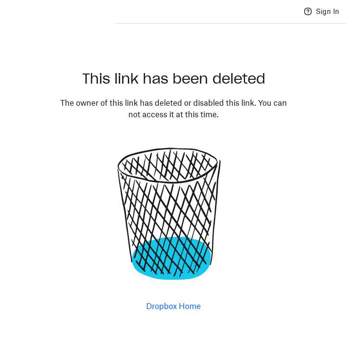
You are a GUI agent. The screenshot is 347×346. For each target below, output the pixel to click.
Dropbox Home (173, 306)
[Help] (308, 11)
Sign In (327, 11)
